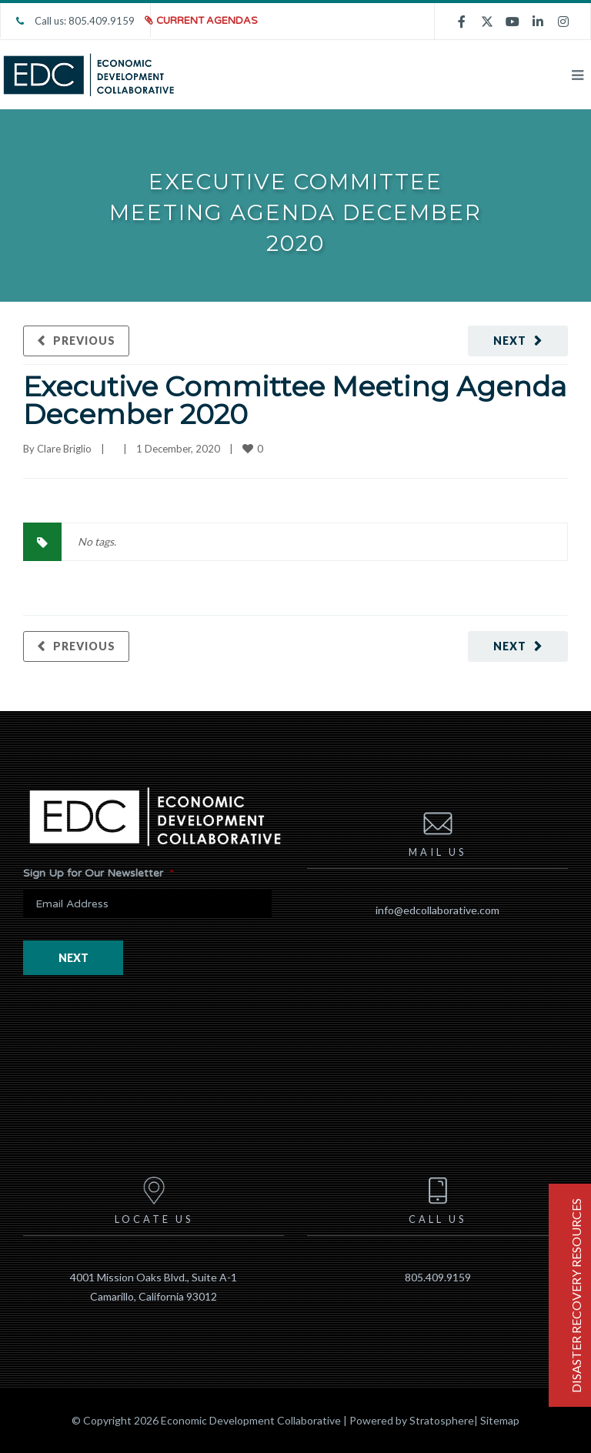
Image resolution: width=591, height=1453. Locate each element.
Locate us (154, 1198)
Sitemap (499, 1420)
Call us (437, 1198)
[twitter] (487, 20)
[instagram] (563, 21)
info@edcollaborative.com (437, 910)
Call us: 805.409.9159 (75, 21)
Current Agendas (207, 21)
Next (509, 340)
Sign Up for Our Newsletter (98, 873)
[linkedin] (537, 21)
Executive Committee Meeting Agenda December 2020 (294, 400)
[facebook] (461, 21)
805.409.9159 (438, 1277)
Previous (84, 340)
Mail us (437, 831)
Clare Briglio (64, 449)
